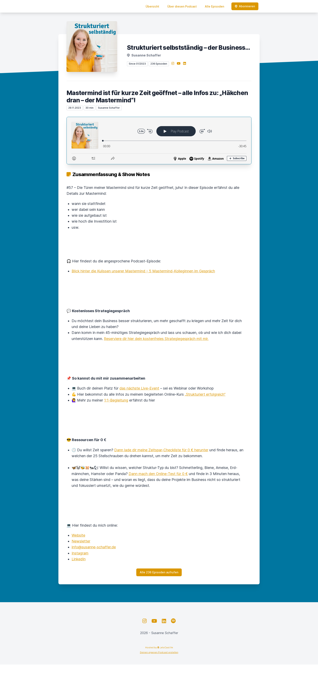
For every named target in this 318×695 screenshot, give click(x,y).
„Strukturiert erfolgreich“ (205, 394)
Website (78, 535)
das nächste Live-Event (139, 388)
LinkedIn (79, 559)
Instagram (80, 553)
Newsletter (81, 541)
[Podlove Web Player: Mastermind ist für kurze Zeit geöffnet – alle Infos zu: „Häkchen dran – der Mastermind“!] (159, 140)
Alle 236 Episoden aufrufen (159, 572)
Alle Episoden (214, 6)
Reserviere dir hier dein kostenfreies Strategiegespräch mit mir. (156, 339)
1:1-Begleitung (116, 400)
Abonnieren (245, 6)
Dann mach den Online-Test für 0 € (158, 474)
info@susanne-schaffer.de (94, 547)
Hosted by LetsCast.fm (159, 647)
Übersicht (152, 6)
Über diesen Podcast (182, 6)
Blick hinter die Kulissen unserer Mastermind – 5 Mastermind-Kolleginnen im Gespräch (143, 271)
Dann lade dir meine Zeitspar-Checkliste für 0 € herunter (161, 450)
